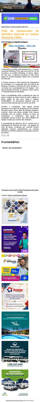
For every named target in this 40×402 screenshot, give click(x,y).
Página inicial (20, 191)
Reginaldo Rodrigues (20, 42)
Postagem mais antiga (30, 190)
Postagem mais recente (10, 190)
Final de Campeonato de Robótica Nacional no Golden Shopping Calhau (20, 34)
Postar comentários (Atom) (17, 195)
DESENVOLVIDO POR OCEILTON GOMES (14, 400)
